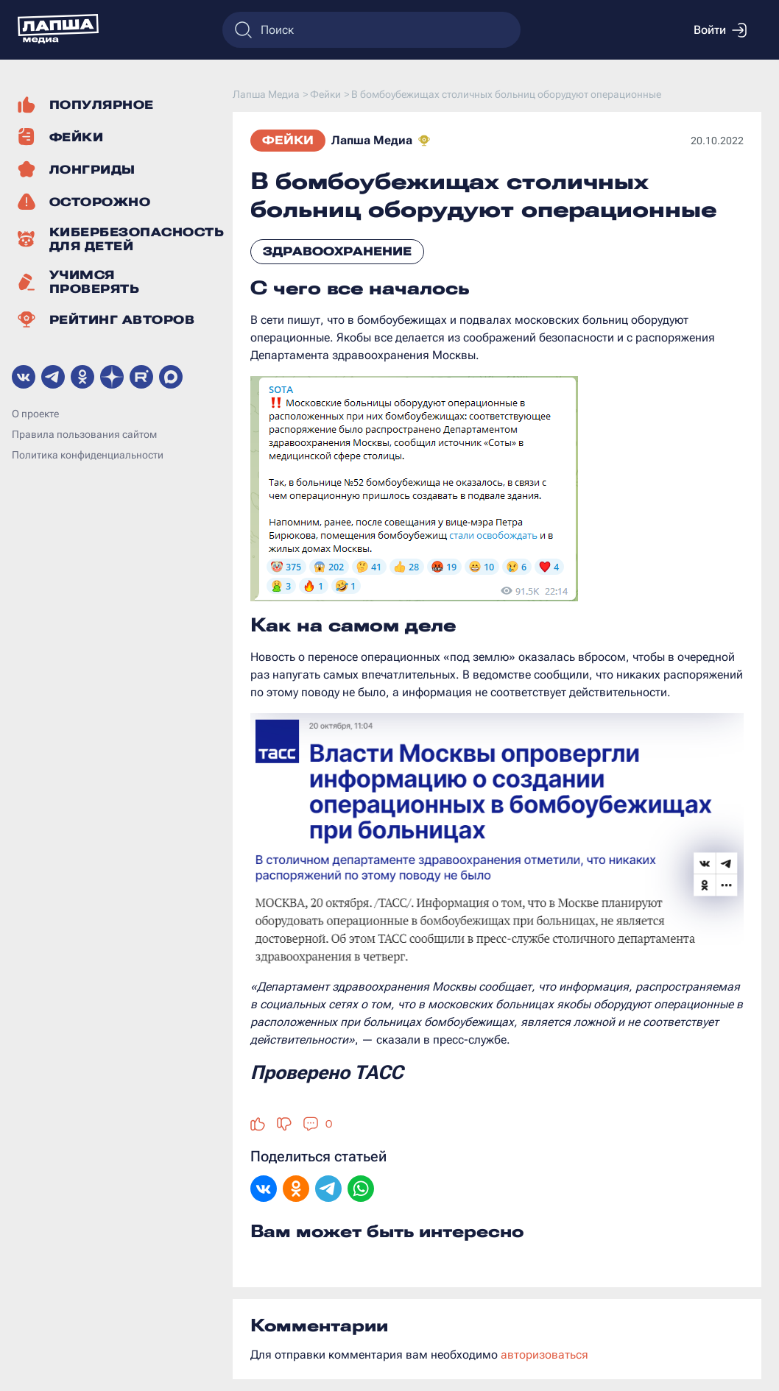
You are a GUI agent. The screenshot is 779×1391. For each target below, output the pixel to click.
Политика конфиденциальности (87, 455)
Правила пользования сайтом (84, 434)
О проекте (35, 414)
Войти (720, 30)
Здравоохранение (337, 251)
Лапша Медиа (371, 140)
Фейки (288, 140)
